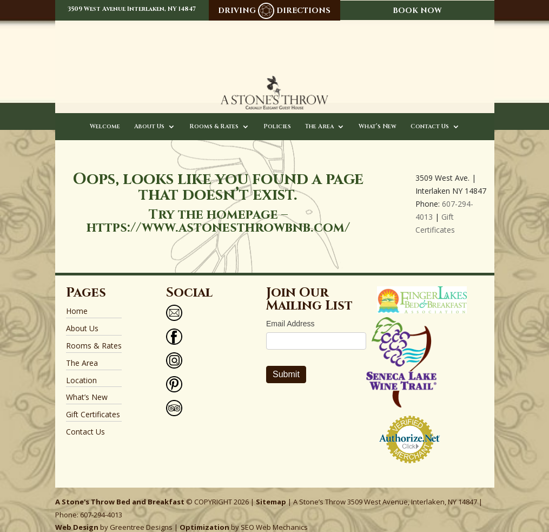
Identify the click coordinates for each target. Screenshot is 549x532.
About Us (149, 116)
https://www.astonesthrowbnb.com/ (218, 217)
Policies (277, 116)
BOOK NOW (417, 10)
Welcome (105, 116)
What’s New (377, 116)
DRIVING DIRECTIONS (274, 10)
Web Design (76, 517)
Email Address (290, 313)
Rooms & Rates (214, 116)
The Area (319, 116)
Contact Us (430, 116)
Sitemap (271, 491)
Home (77, 300)
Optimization (204, 517)
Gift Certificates (93, 404)
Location (81, 369)
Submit (286, 364)
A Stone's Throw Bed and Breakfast (119, 491)
